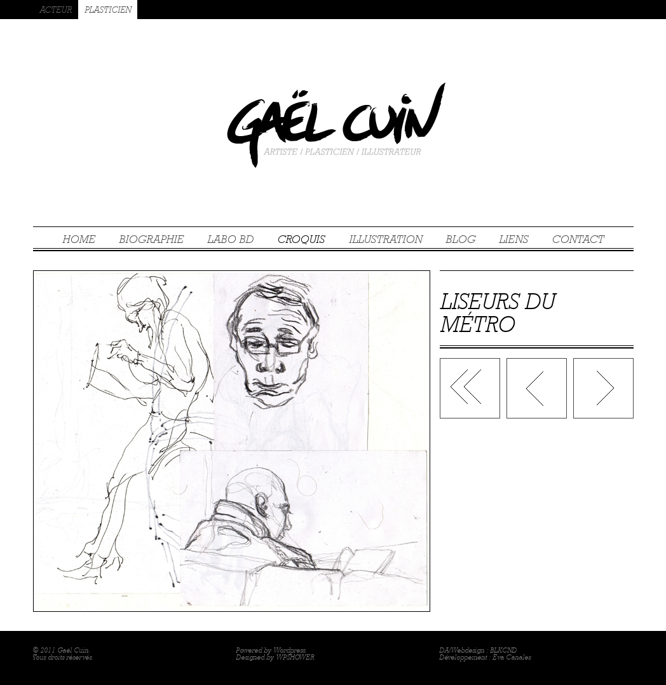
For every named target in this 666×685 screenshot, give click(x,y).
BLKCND (503, 650)
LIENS (513, 239)
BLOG (460, 239)
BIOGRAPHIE (151, 239)
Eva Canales (512, 657)
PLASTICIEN (108, 9)
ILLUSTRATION (385, 239)
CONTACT (578, 239)
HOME (78, 239)
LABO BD (230, 239)
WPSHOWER (295, 657)
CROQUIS (301, 239)
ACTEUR (55, 9)
